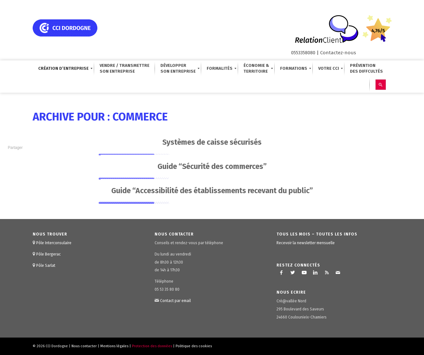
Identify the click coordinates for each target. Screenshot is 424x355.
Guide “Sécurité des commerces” (212, 166)
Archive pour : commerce (100, 116)
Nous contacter (84, 346)
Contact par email (175, 300)
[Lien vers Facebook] (281, 272)
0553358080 (303, 53)
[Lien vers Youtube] (304, 272)
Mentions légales (114, 346)
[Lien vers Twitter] (293, 272)
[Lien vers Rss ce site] (327, 272)
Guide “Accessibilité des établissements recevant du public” (212, 190)
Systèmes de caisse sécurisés (212, 142)
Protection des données (152, 346)
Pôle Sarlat (45, 265)
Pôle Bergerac (48, 254)
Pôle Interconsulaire (53, 243)
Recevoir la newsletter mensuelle (306, 243)
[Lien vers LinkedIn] (315, 272)
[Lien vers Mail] (338, 272)
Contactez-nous (338, 53)
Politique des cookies (194, 346)
